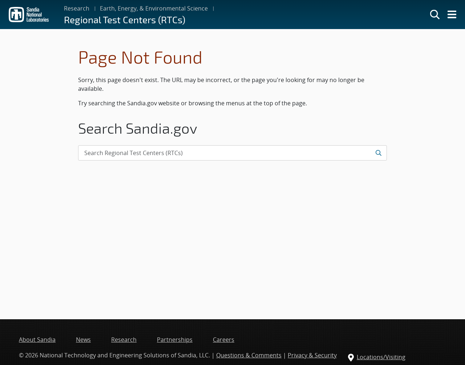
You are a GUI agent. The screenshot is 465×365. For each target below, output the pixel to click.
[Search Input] (232, 153)
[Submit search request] (378, 153)
